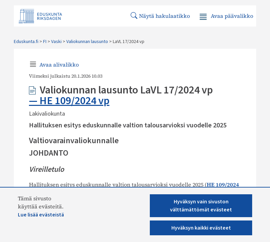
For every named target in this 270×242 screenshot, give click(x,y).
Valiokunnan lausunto (87, 41)
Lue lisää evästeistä (41, 214)
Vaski (56, 41)
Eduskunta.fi (26, 41)
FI (44, 41)
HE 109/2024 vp (74, 101)
